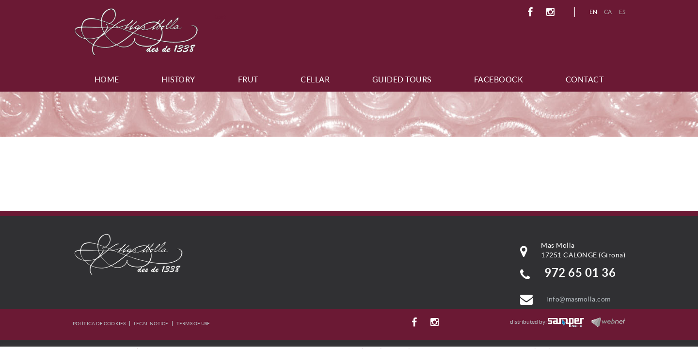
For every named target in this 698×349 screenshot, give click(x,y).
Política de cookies (99, 323)
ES (622, 12)
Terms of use (193, 323)
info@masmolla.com (578, 299)
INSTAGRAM (551, 12)
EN (593, 12)
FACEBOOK (531, 12)
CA (608, 12)
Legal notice (151, 323)
